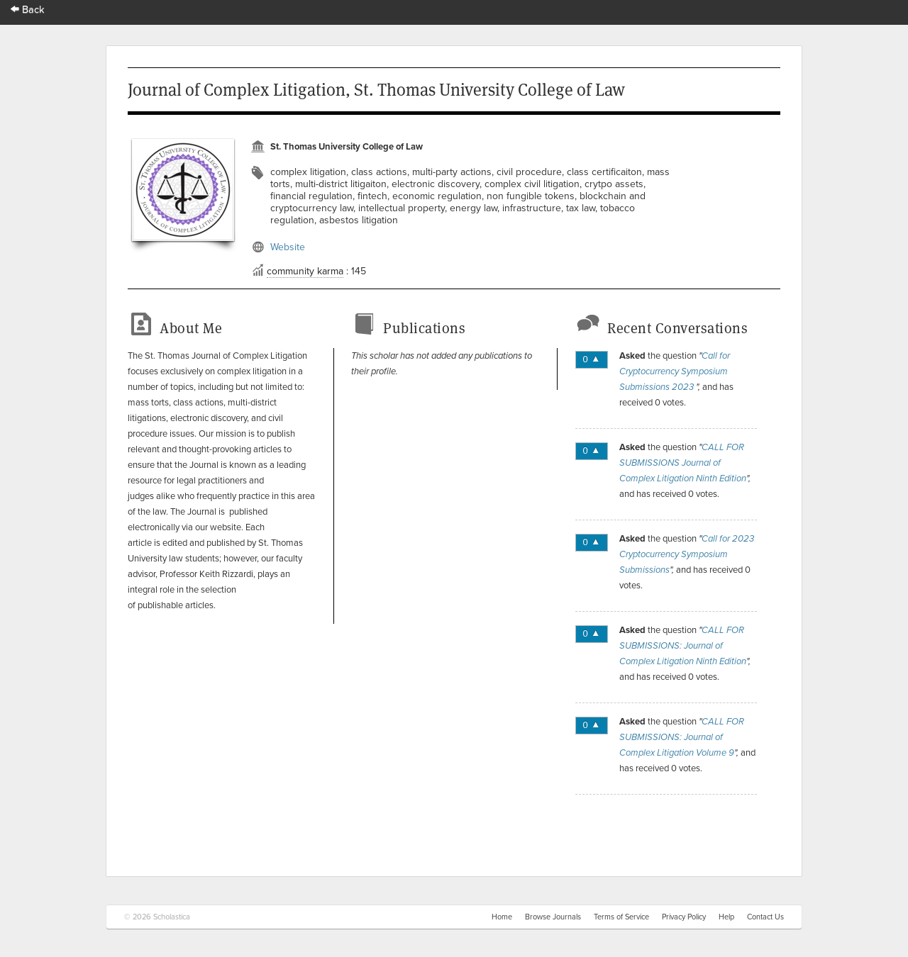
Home (502, 917)
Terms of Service (621, 917)
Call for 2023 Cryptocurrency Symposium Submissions (686, 554)
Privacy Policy (684, 917)
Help (726, 917)
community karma (305, 271)
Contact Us (765, 917)
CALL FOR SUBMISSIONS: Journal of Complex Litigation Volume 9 (681, 737)
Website (287, 247)
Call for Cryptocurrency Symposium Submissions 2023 (674, 371)
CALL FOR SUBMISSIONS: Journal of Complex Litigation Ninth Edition (682, 646)
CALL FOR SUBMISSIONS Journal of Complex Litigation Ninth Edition (682, 463)
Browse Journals (553, 917)
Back (28, 10)
